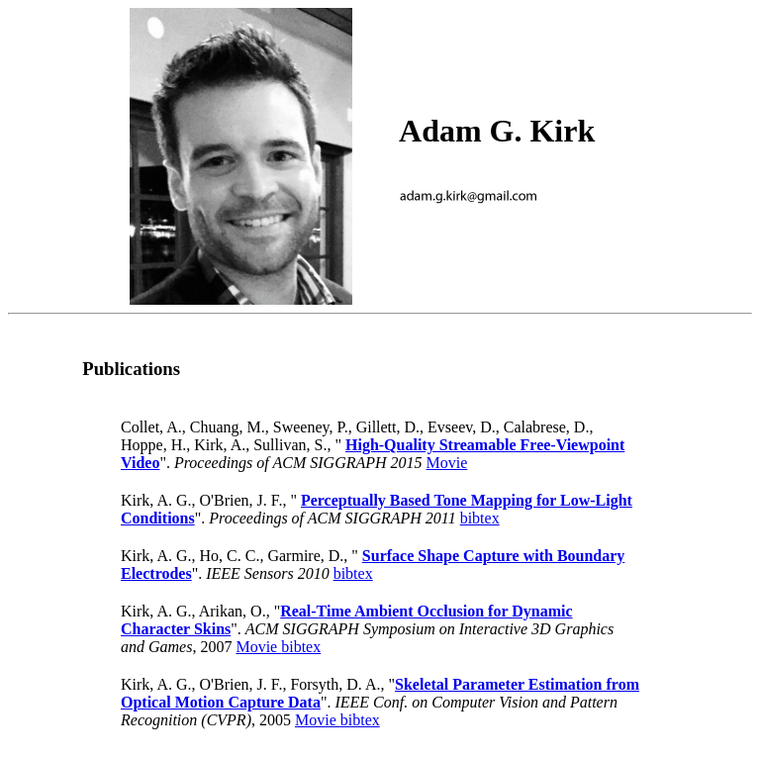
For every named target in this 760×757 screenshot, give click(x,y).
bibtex (480, 518)
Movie (447, 462)
